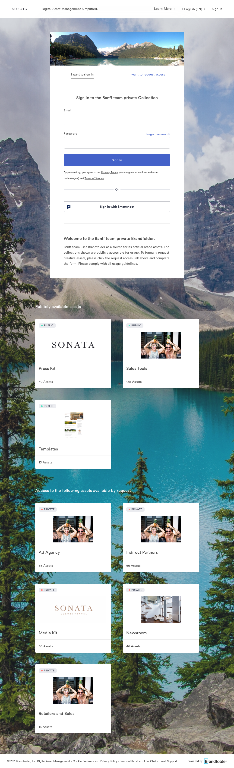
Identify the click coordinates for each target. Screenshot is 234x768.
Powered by (207, 761)
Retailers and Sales (56, 713)
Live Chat (149, 761)
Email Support (168, 761)
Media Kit (48, 633)
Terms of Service (94, 178)
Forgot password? (158, 134)
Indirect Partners (142, 552)
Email (67, 110)
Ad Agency (49, 552)
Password (70, 133)
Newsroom (136, 633)
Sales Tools (136, 368)
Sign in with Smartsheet (100, 206)
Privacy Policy (109, 172)
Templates (48, 449)
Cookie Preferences (85, 761)
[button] (193, 9)
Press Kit (47, 368)
